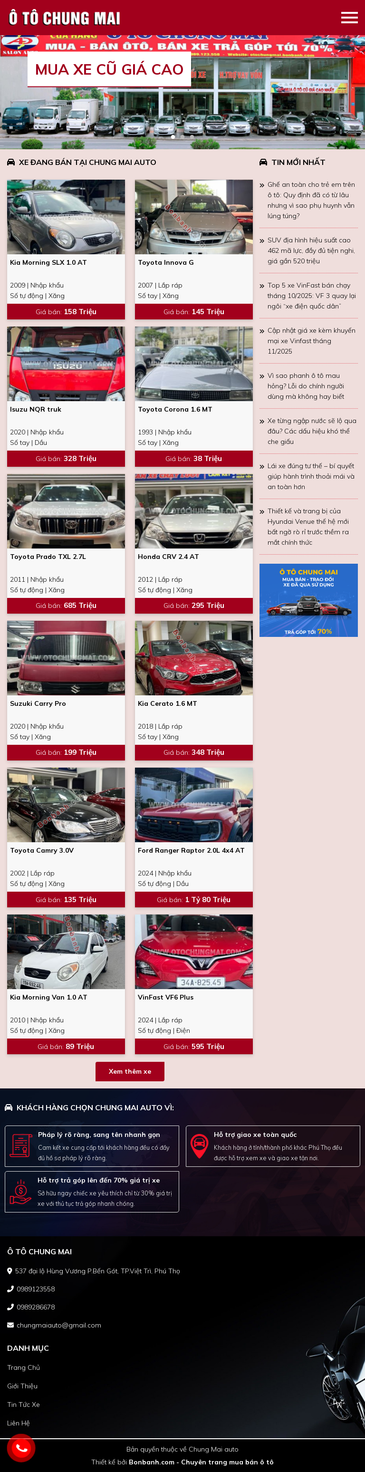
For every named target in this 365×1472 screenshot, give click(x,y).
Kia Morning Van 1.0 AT (48, 997)
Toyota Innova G (166, 262)
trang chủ (23, 1367)
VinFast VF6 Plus (165, 997)
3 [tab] (192, 137)
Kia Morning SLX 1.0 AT (48, 262)
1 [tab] (173, 137)
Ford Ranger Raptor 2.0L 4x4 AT (191, 850)
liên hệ (18, 1423)
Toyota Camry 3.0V (42, 850)
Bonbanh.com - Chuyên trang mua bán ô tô (201, 1462)
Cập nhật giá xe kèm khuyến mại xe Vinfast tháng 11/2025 (311, 341)
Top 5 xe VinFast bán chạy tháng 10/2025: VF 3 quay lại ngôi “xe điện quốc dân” (312, 295)
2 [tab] (182, 137)
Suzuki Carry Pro (38, 703)
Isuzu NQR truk (35, 409)
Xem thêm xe (130, 1071)
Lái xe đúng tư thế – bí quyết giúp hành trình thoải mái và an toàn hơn (311, 476)
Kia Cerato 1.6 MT (167, 703)
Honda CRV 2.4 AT (168, 556)
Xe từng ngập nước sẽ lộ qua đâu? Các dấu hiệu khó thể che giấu (312, 431)
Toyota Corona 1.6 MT (175, 409)
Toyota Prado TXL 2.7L (48, 556)
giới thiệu (22, 1386)
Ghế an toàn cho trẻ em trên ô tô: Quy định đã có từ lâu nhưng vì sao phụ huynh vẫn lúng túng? (311, 200)
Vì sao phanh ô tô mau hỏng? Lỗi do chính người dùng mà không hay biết (306, 386)
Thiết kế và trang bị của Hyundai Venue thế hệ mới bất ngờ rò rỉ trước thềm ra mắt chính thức (308, 527)
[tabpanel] (182, 92)
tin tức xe (23, 1404)
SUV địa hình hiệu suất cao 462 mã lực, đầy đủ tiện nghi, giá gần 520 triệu (311, 250)
